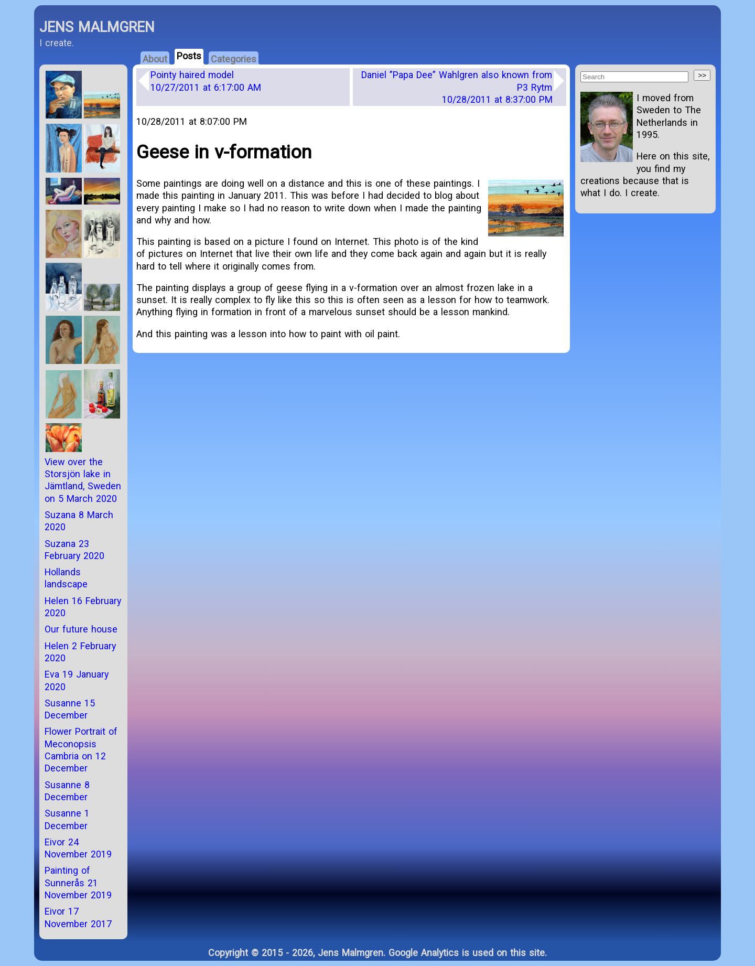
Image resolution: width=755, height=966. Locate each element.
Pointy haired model (205, 80)
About (155, 59)
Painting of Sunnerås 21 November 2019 (78, 882)
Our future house (81, 629)
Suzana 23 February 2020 (74, 549)
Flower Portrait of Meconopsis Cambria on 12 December (81, 750)
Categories (233, 59)
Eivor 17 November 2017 (78, 917)
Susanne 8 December (67, 790)
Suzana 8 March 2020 (79, 520)
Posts (189, 55)
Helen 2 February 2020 (80, 651)
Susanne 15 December (70, 709)
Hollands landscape (66, 577)
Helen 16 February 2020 (83, 606)
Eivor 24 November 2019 (78, 848)
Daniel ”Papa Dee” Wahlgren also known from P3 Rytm (457, 87)
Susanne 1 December (67, 819)
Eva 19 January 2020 (77, 680)
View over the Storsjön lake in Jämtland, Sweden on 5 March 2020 (83, 480)
